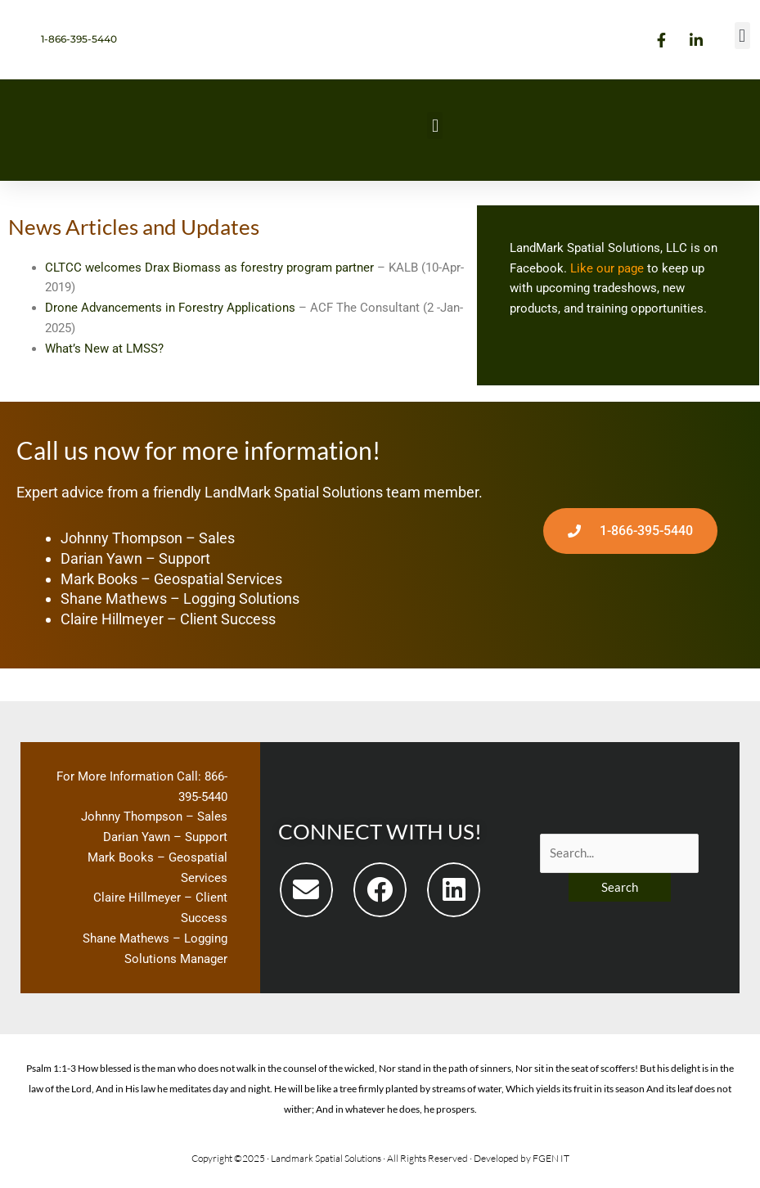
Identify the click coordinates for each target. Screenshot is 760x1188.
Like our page (607, 268)
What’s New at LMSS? (106, 348)
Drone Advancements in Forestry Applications (170, 307)
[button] (742, 35)
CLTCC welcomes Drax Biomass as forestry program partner (209, 267)
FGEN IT (551, 1158)
